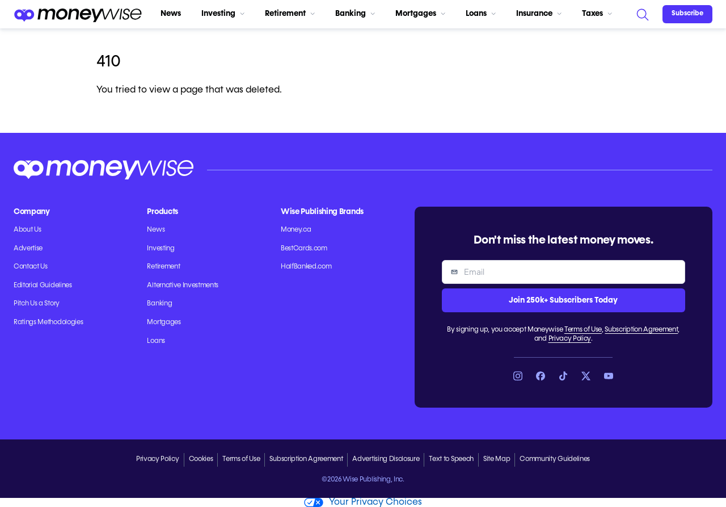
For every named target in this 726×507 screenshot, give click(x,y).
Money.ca (296, 230)
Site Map (496, 459)
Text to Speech (451, 459)
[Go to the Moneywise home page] (78, 14)
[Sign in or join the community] (687, 14)
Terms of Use (583, 329)
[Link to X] (585, 375)
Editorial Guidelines (43, 285)
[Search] (642, 14)
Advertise (28, 248)
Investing (222, 14)
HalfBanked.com (306, 266)
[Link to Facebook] (540, 375)
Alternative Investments (182, 285)
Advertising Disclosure (385, 459)
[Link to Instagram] (517, 375)
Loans (481, 14)
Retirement (290, 14)
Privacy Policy (570, 339)
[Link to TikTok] (563, 375)
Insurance (539, 14)
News (171, 14)
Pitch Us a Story (37, 303)
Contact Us (31, 266)
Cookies (201, 459)
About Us (27, 230)
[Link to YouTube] (608, 375)
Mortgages (420, 14)
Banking (355, 14)
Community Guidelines (555, 459)
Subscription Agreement (641, 329)
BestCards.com (304, 248)
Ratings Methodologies (48, 322)
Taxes (597, 14)
